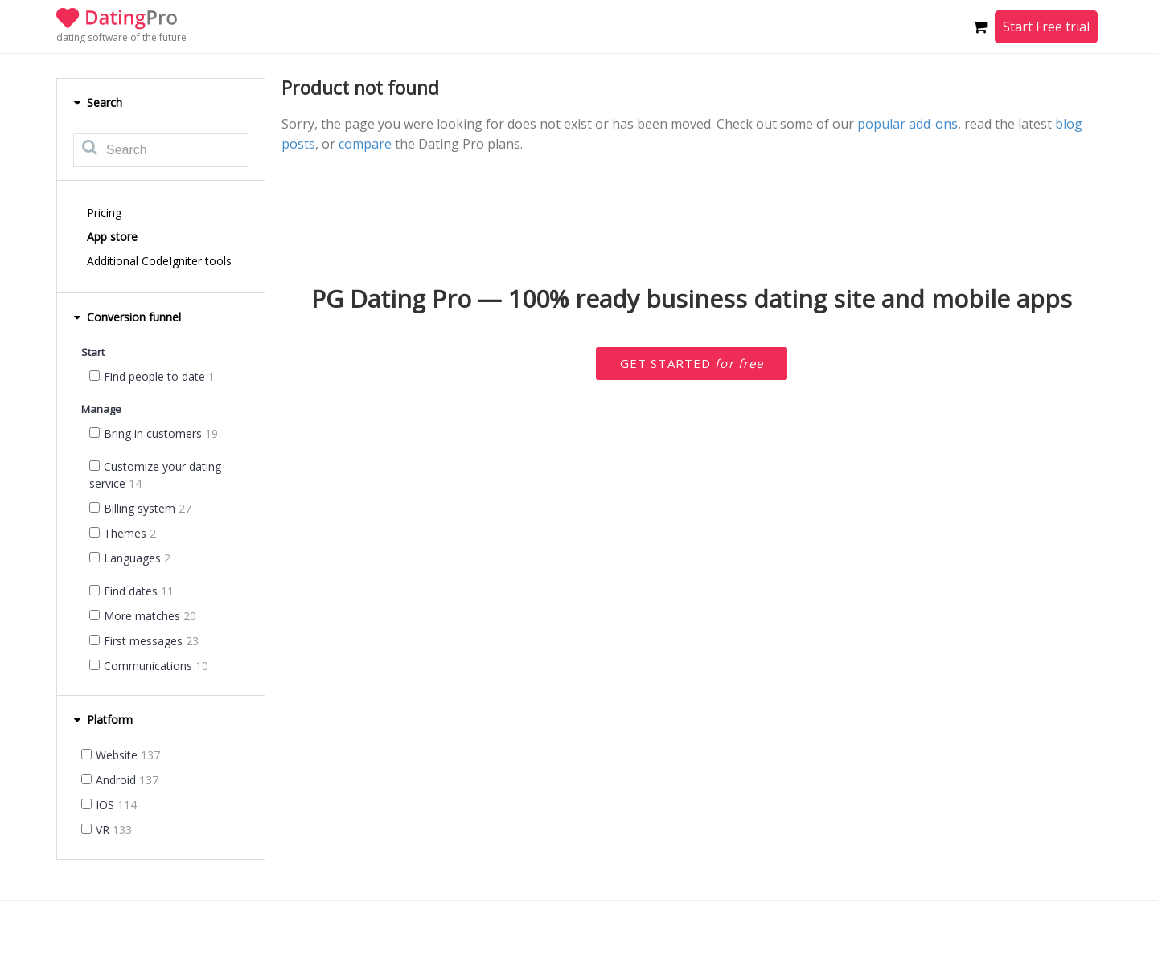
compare (365, 144)
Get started (692, 363)
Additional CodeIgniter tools (159, 260)
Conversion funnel (127, 317)
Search (97, 102)
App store (112, 236)
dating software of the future (121, 37)
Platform (103, 719)
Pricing (104, 212)
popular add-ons (907, 124)
